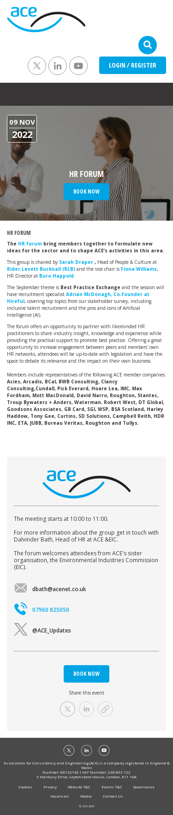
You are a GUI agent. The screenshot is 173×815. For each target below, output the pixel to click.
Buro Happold (56, 276)
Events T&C (111, 786)
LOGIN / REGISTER (132, 65)
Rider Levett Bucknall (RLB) (41, 269)
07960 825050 (41, 610)
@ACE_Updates (42, 630)
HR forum (30, 243)
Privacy (50, 786)
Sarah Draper (77, 262)
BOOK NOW (86, 674)
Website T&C (79, 786)
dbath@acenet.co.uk (50, 589)
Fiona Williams (139, 269)
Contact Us (113, 795)
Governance (144, 786)
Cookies (25, 786)
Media (86, 795)
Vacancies (59, 795)
